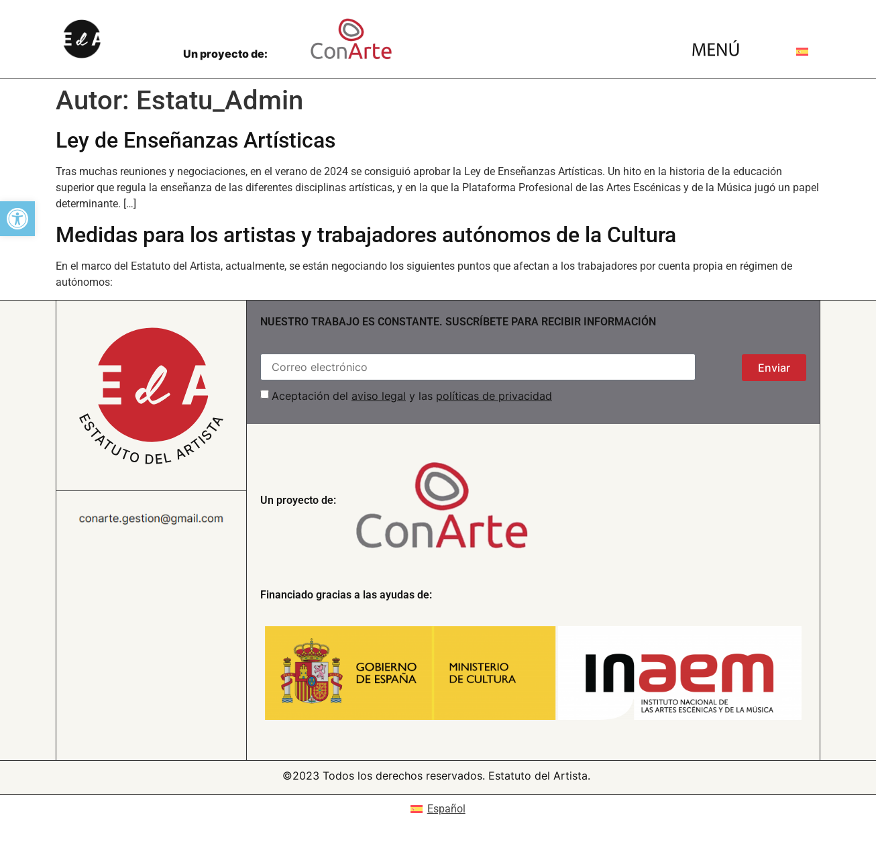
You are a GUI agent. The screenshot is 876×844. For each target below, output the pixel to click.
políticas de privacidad (494, 396)
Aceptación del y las (412, 396)
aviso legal (378, 396)
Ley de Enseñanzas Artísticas (195, 140)
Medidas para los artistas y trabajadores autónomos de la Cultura (366, 235)
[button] (17, 218)
